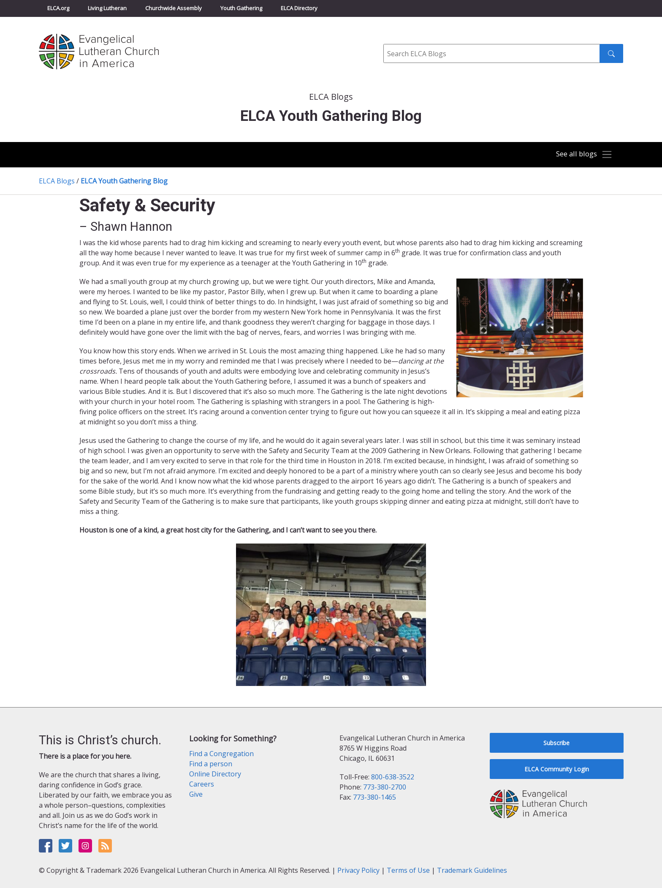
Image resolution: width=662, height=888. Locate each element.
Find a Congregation (221, 753)
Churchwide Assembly (173, 8)
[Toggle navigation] (582, 155)
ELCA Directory (299, 8)
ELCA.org (58, 8)
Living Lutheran (107, 8)
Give (196, 794)
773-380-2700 (384, 787)
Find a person (210, 763)
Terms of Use (408, 870)
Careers (201, 784)
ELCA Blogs (57, 181)
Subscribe (556, 743)
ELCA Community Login (556, 769)
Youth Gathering (241, 8)
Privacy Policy (358, 870)
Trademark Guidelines (472, 870)
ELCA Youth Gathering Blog (124, 181)
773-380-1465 (374, 797)
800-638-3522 (392, 776)
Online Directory (215, 774)
